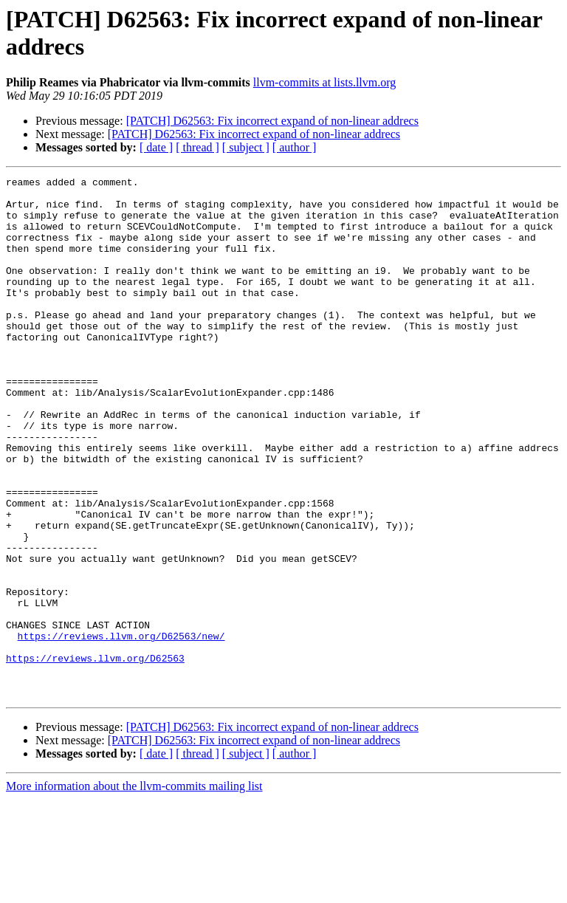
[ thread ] (197, 147)
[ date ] (156, 147)
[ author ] (294, 147)
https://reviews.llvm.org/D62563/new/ (121, 728)
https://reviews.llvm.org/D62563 (95, 755)
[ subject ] (245, 147)
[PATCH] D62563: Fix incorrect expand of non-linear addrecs (272, 120)
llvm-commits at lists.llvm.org (324, 82)
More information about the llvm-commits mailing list (134, 890)
